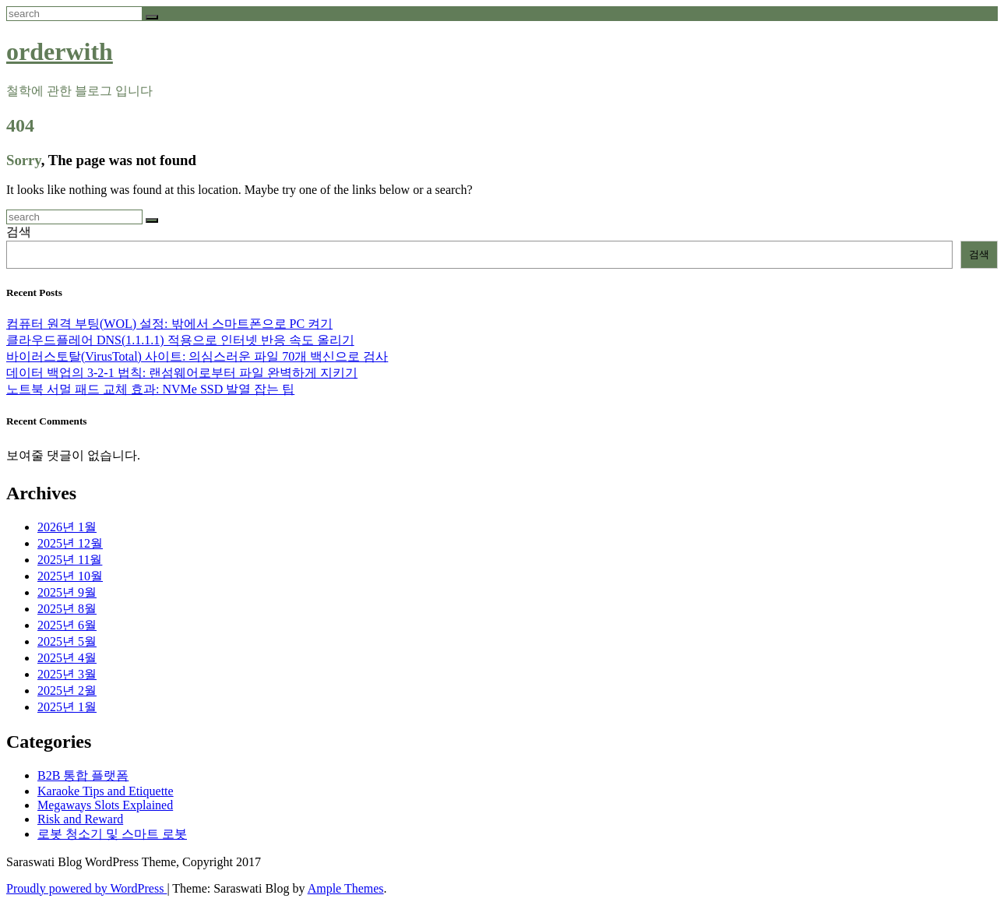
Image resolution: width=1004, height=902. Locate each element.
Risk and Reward (80, 819)
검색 (18, 231)
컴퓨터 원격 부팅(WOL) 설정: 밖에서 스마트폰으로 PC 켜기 (169, 323)
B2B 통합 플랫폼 (83, 775)
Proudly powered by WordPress (86, 888)
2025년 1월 (67, 706)
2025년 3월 (67, 674)
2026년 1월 (67, 527)
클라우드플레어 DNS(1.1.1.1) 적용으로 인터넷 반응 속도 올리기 (180, 340)
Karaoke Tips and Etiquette (105, 791)
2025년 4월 (67, 657)
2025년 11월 (69, 559)
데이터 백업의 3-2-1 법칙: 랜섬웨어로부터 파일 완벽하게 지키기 (182, 372)
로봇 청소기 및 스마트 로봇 (112, 833)
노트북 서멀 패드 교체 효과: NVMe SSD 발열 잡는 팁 (150, 389)
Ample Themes (346, 888)
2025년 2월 (67, 690)
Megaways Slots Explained (105, 805)
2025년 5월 (67, 641)
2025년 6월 (67, 625)
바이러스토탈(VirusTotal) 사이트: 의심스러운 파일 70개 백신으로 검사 (197, 356)
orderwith (59, 51)
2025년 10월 (70, 576)
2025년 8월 (67, 608)
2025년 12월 (70, 543)
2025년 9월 (67, 592)
